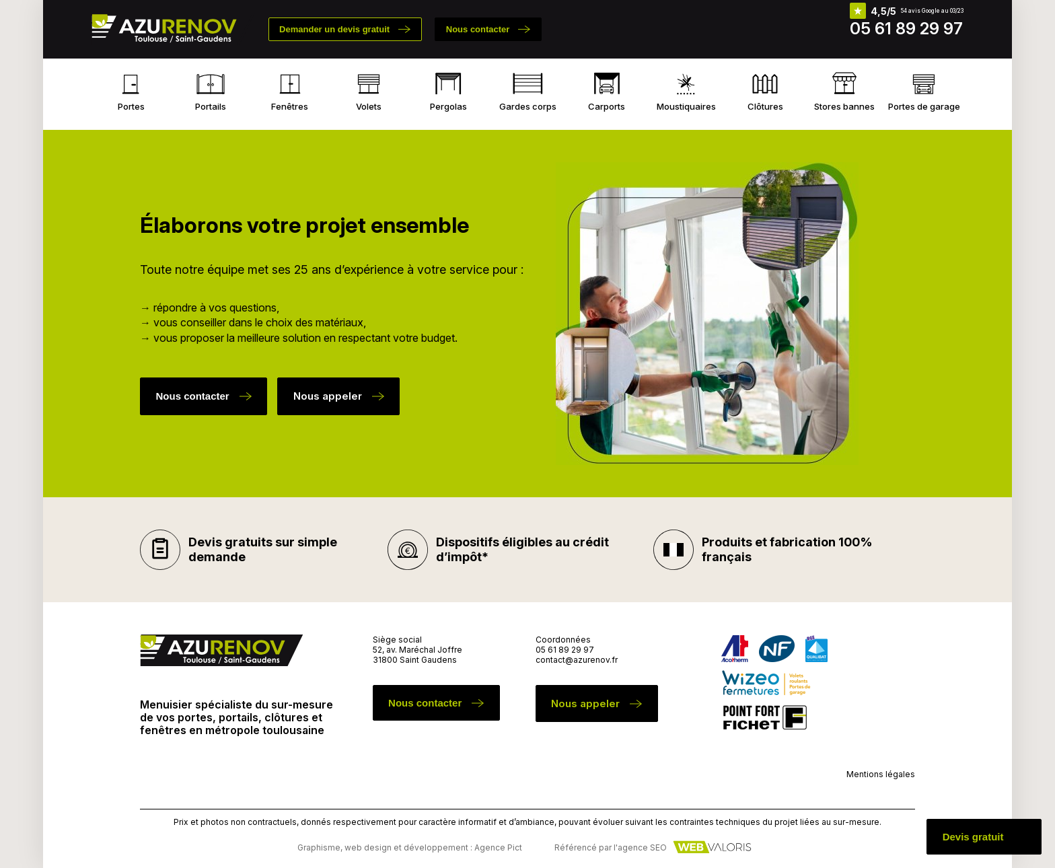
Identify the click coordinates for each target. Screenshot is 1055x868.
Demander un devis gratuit (334, 29)
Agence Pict (498, 847)
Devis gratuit (973, 836)
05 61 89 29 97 (906, 28)
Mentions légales (880, 774)
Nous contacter (478, 29)
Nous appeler (327, 396)
